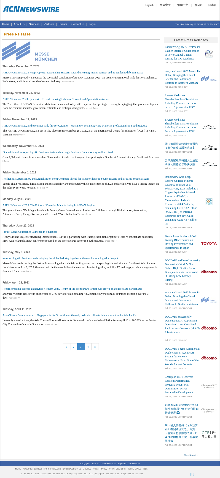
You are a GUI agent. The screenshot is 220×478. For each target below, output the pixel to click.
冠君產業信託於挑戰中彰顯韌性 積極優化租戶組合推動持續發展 (182, 408)
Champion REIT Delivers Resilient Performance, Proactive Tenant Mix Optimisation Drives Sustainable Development (179, 384)
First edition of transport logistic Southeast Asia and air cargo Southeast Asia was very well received (58, 152)
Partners (49, 24)
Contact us (77, 24)
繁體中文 (182, 5)
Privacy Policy (107, 468)
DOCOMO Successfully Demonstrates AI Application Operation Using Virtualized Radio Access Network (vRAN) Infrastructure (182, 324)
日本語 (212, 5)
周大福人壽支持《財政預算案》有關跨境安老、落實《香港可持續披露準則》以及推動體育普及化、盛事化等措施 (181, 433)
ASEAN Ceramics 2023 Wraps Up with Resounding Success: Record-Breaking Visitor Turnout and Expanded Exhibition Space (73, 72)
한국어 (198, 5)
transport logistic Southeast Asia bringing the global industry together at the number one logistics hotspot (60, 258)
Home (5, 24)
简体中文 (165, 5)
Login (92, 24)
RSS (145, 468)
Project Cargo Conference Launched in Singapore (30, 231)
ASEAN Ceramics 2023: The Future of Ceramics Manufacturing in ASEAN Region (48, 205)
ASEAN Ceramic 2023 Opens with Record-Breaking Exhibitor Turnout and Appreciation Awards (56, 99)
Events (63, 24)
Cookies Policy (90, 468)
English (149, 5)
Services (34, 24)
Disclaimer (120, 468)
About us (19, 24)
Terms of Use (134, 468)
